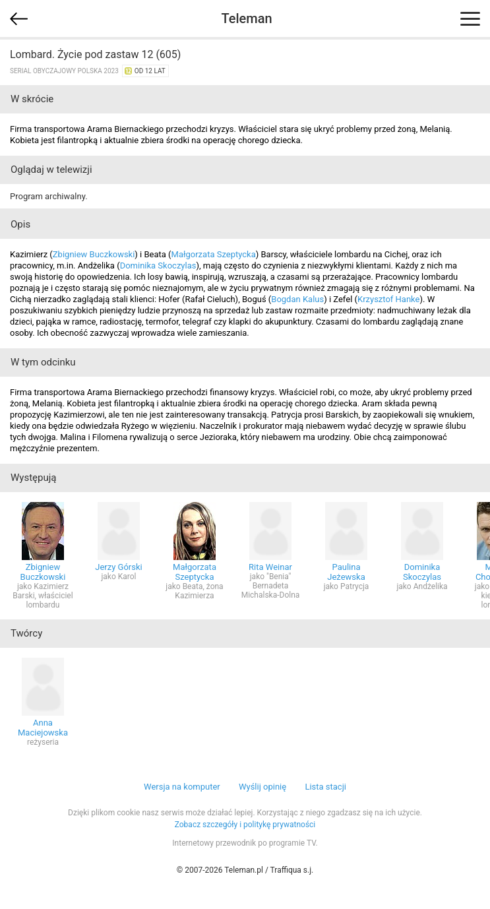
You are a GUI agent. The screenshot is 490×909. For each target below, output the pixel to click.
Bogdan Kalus (297, 299)
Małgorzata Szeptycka (213, 254)
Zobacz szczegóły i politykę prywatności (245, 824)
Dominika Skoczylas (158, 265)
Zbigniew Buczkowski (94, 254)
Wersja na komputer (182, 787)
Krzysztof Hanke (388, 299)
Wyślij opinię (262, 787)
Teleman (246, 18)
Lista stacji (325, 787)
